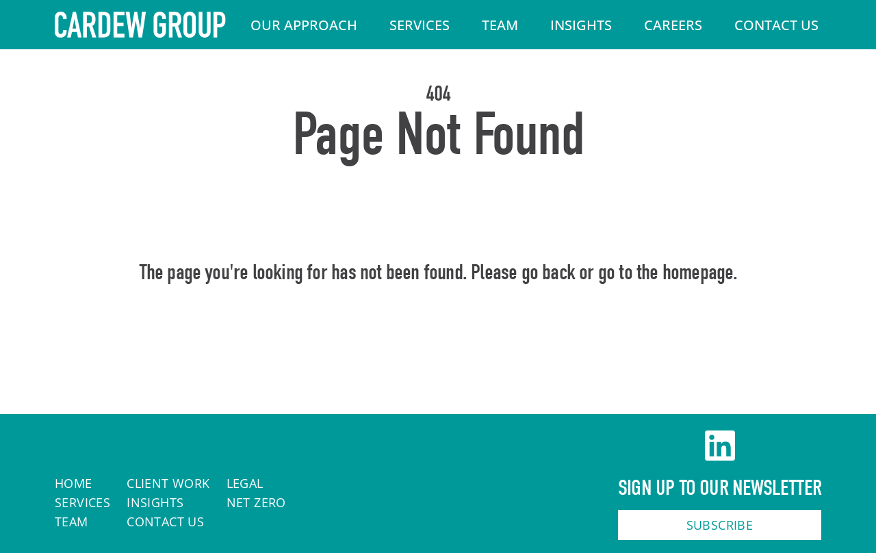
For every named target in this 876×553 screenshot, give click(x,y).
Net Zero (256, 502)
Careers (673, 25)
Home (438, 331)
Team (500, 25)
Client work (168, 483)
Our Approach (303, 25)
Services (419, 25)
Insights (581, 25)
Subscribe (719, 525)
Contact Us (776, 25)
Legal (245, 483)
